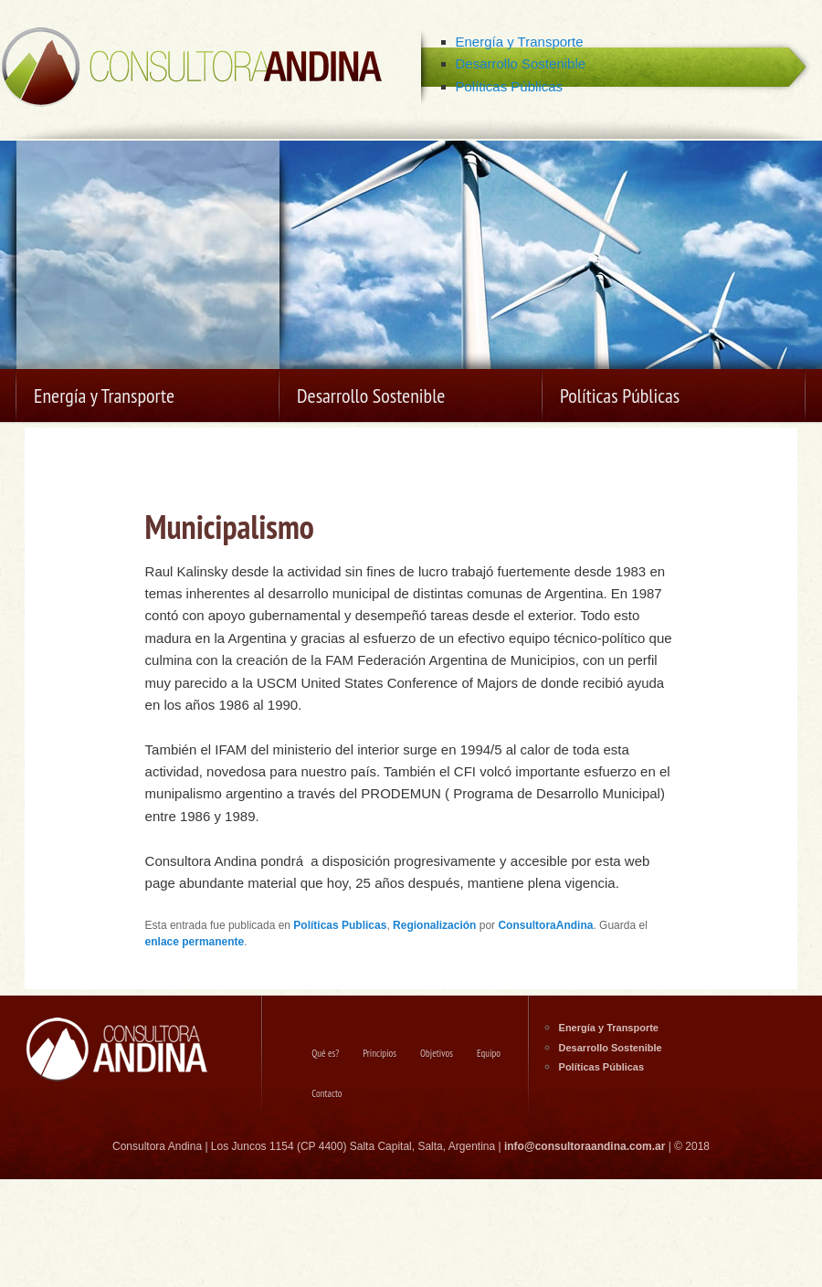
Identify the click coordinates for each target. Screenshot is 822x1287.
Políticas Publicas (339, 925)
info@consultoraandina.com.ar (584, 1146)
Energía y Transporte (520, 41)
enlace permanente (195, 941)
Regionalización (434, 925)
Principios (379, 1053)
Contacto (326, 1093)
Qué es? (325, 1053)
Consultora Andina (192, 68)
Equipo (489, 1053)
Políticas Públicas (510, 86)
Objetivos (436, 1053)
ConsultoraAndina (545, 925)
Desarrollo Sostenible (521, 63)
